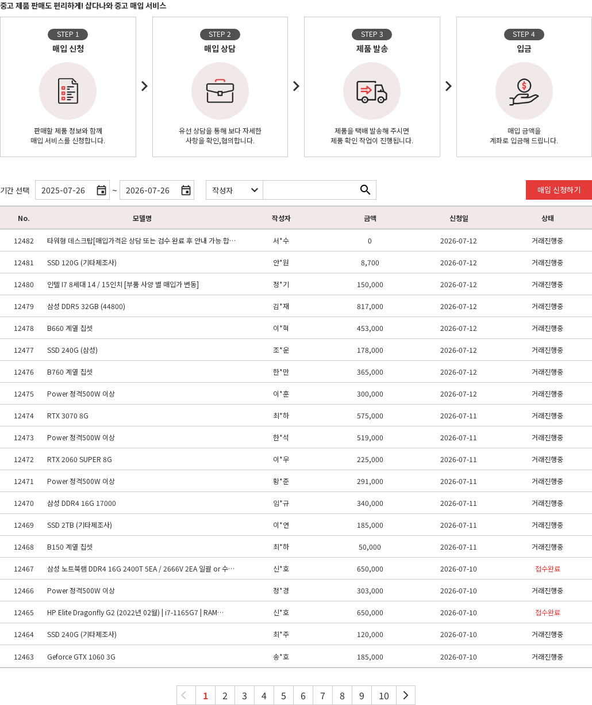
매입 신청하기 (559, 189)
